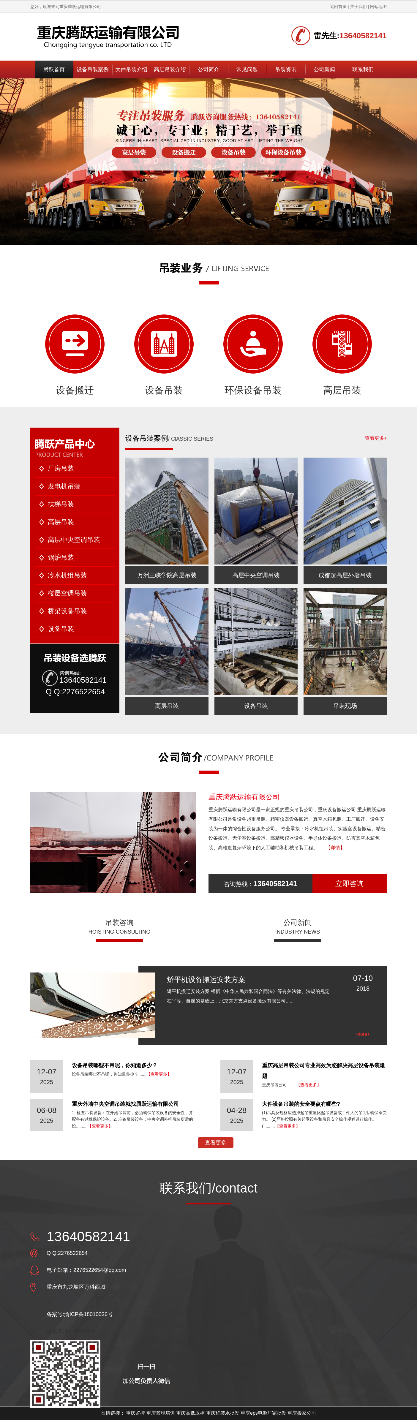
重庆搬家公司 (302, 1413)
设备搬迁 (74, 355)
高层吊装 (342, 355)
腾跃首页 (54, 69)
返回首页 (338, 6)
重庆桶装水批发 (222, 1413)
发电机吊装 (64, 486)
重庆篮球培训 (160, 1413)
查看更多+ (376, 438)
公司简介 (208, 69)
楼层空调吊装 (67, 593)
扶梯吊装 (61, 504)
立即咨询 (349, 884)
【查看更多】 (158, 1074)
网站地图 (378, 6)
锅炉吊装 (61, 557)
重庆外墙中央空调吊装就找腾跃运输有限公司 (125, 1104)
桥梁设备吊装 (67, 611)
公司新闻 (324, 69)
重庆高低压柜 (190, 1413)
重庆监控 (135, 1413)
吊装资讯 (285, 69)
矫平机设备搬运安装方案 (206, 979)
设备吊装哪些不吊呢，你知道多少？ (114, 1065)
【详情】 (335, 847)
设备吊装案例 (93, 69)
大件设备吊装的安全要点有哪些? (301, 1104)
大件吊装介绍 (131, 69)
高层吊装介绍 (170, 69)
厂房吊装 (61, 468)
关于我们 (358, 6)
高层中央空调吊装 (74, 539)
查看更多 (215, 1143)
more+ (363, 1034)
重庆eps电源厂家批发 (263, 1413)
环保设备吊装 (253, 355)
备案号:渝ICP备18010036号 (80, 1314)
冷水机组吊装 (67, 575)
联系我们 (363, 69)
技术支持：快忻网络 (71, 1331)
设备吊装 (163, 355)
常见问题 (247, 69)
